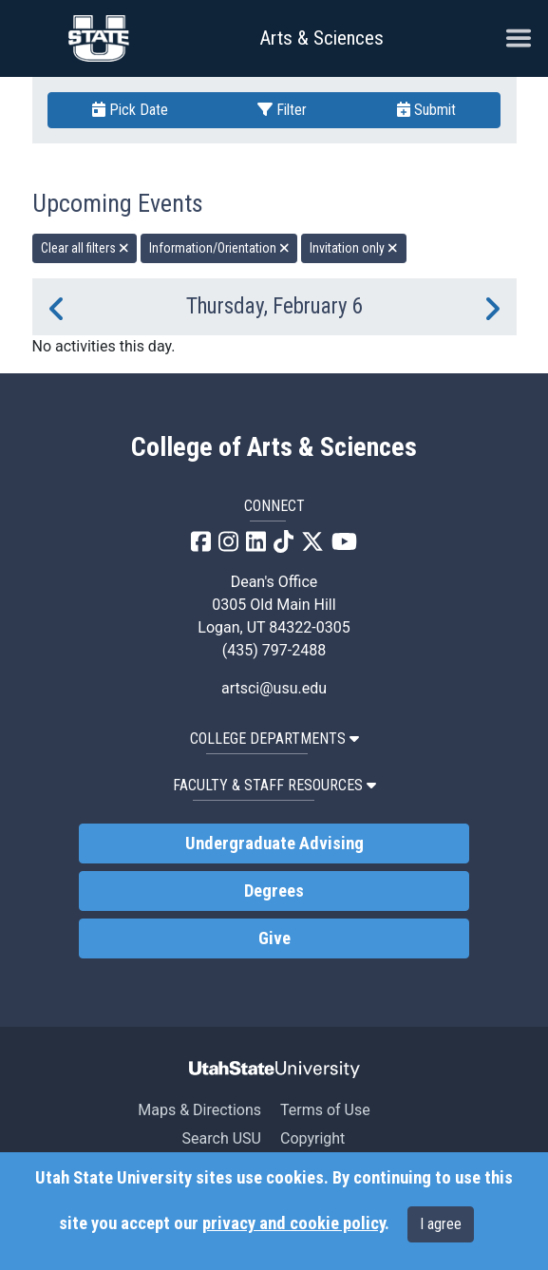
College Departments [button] (274, 738)
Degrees (274, 891)
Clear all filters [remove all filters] (85, 248)
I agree (441, 1224)
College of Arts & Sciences (274, 447)
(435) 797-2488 (274, 650)
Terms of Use (325, 1110)
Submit (426, 110)
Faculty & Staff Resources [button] (274, 785)
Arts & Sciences (321, 38)
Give (274, 938)
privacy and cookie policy (293, 1223)
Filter (282, 110)
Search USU (221, 1138)
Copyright (312, 1138)
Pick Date (130, 110)
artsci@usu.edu (274, 688)
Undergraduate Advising (274, 843)
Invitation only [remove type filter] (354, 248)
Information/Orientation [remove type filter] (219, 248)
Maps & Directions (199, 1110)
